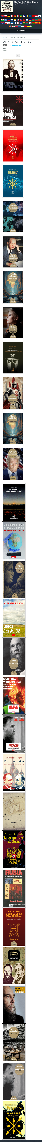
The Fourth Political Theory (26, 2)
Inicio (4, 37)
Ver (5, 45)
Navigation (21, 31)
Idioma (4, 48)
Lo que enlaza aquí (15, 45)
